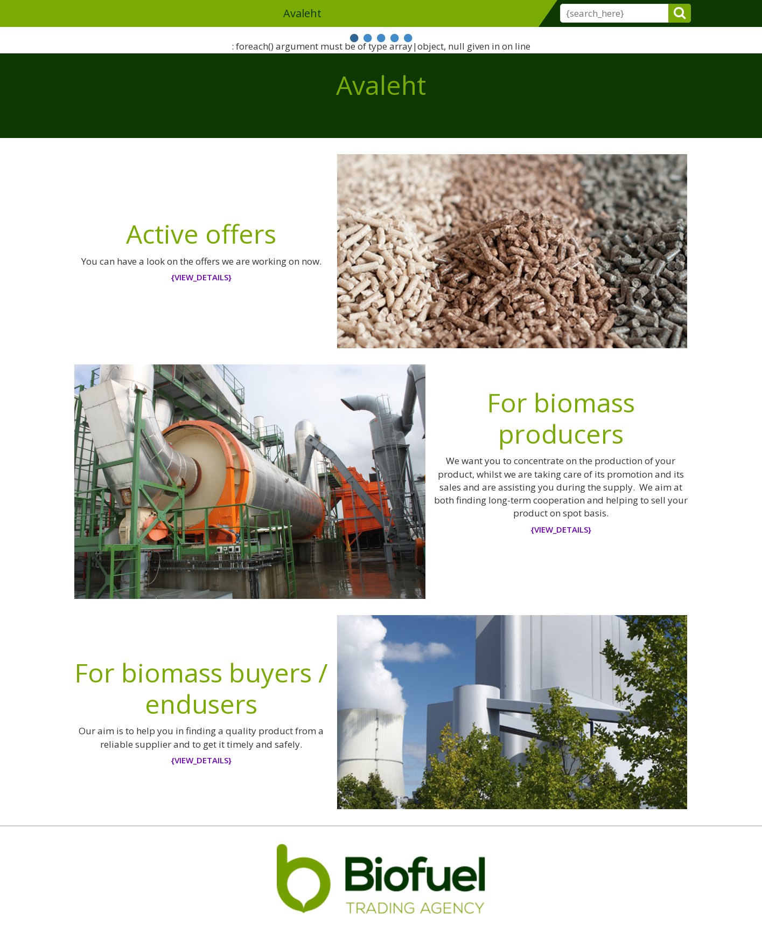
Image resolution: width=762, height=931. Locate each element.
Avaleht (302, 13)
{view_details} (201, 277)
